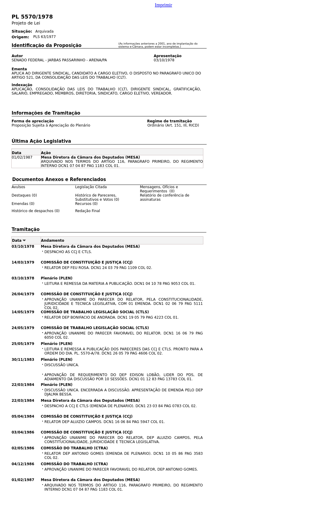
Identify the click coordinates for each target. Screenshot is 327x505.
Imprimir (163, 4)
